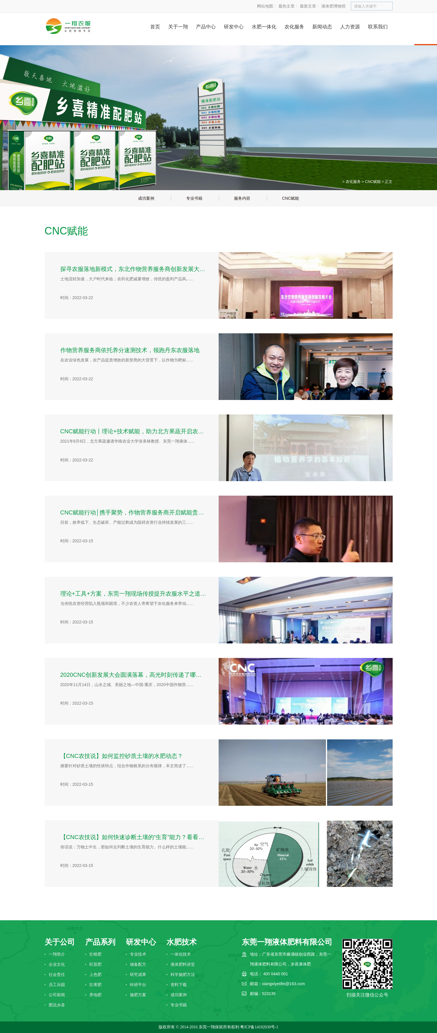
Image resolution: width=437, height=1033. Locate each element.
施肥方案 (138, 994)
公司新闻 (57, 994)
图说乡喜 (57, 1005)
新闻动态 (322, 27)
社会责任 (57, 974)
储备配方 (138, 964)
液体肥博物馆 (333, 6)
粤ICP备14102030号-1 (259, 1027)
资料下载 (179, 984)
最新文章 (308, 6)
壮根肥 (95, 954)
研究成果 (138, 974)
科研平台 (138, 984)
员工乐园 (57, 984)
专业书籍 (179, 1005)
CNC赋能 (373, 181)
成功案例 (179, 994)
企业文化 (57, 964)
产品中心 (206, 27)
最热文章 (286, 6)
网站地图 (265, 6)
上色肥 (95, 974)
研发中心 (234, 27)
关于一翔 (178, 27)
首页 (155, 27)
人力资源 (350, 27)
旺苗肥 (95, 964)
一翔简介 (57, 954)
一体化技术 (181, 954)
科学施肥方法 (183, 974)
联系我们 (378, 27)
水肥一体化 (264, 27)
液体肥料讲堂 (183, 964)
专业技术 (138, 954)
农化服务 (294, 27)
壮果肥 (95, 984)
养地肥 (95, 994)
